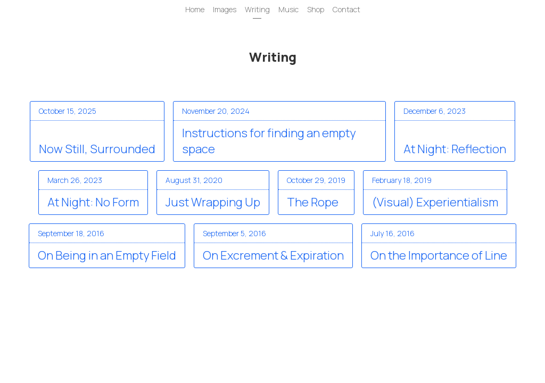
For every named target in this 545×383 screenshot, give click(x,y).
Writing (257, 9)
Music (288, 9)
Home (194, 9)
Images (224, 9)
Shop (315, 9)
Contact (346, 9)
